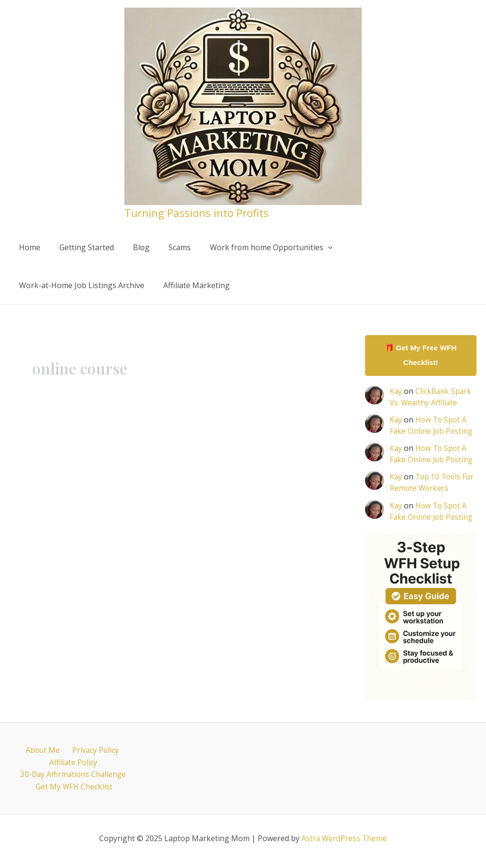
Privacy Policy (92, 749)
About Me (43, 749)
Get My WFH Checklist (75, 786)
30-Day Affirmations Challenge (73, 773)
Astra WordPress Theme (344, 838)
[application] (311, 247)
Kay (396, 392)
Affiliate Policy (73, 761)
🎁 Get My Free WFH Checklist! (420, 355)
